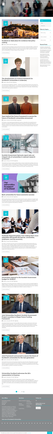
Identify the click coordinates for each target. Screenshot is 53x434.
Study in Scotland (22, 400)
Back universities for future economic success (45, 65)
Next (24, 391)
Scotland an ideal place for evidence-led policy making (45, 47)
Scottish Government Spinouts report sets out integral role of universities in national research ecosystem (45, 61)
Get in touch (46, 2)
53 (21, 391)
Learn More (29, 432)
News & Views (40, 2)
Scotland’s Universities (26, 2)
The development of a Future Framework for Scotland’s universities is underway (45, 51)
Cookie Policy (21, 408)
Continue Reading (5, 52)
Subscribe (38, 407)
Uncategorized (18, 120)
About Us (18, 2)
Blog (15, 82)
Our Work (34, 2)
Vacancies (43, 25)
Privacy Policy (29, 403)
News (16, 44)
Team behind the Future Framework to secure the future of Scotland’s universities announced (45, 56)
